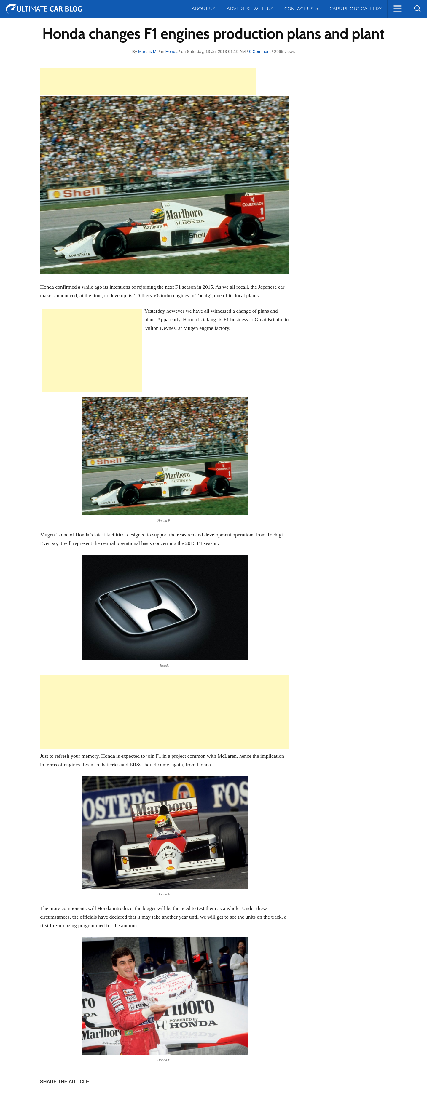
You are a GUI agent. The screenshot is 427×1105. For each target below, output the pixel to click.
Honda (171, 51)
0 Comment (259, 51)
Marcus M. (147, 51)
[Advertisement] (148, 81)
